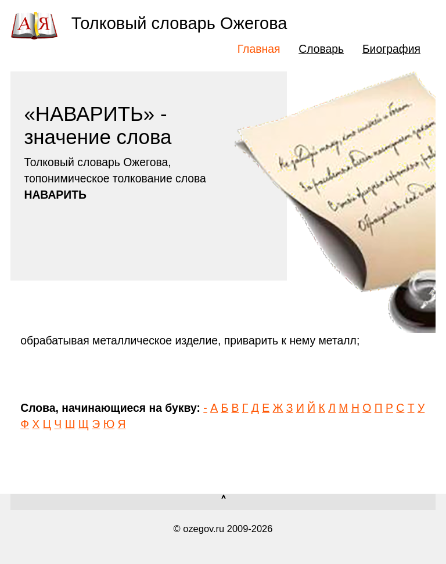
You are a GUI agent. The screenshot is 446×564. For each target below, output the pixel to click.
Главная (259, 48)
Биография (391, 48)
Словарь (321, 48)
